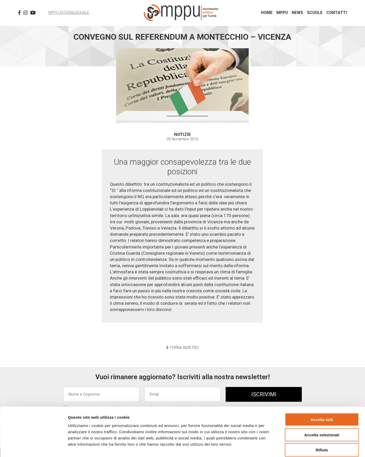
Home (267, 12)
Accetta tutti (322, 393)
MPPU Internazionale (68, 12)
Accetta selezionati (321, 408)
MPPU (282, 12)
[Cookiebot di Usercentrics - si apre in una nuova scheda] (33, 447)
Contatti (336, 12)
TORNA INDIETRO (182, 347)
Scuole (315, 12)
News (297, 12)
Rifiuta (322, 424)
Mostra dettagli (273, 447)
